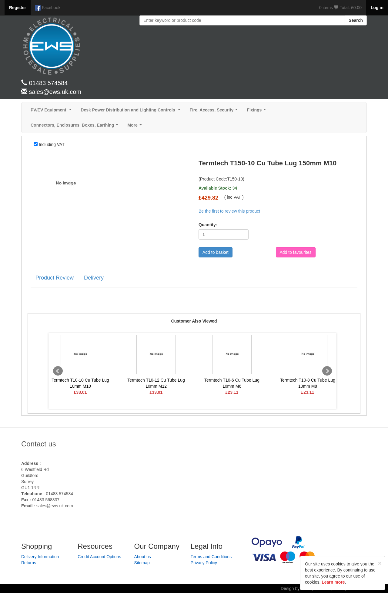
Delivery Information (40, 556)
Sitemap (142, 562)
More (135, 127)
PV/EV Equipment (52, 112)
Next (327, 371)
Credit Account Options (99, 556)
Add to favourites (296, 252)
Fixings (257, 112)
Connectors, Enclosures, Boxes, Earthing (76, 127)
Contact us (38, 444)
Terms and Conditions (211, 556)
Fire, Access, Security (214, 112)
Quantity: (208, 224)
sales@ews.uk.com (54, 505)
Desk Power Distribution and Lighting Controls (132, 112)
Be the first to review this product (229, 211)
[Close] (380, 563)
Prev (58, 371)
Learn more (333, 582)
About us (142, 556)
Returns (28, 562)
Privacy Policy (204, 562)
